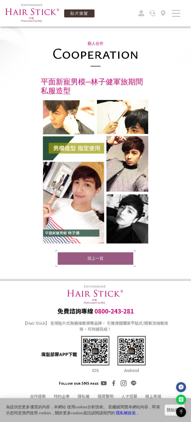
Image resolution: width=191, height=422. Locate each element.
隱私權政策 (126, 413)
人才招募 (129, 396)
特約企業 (62, 396)
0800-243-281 (114, 311)
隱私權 (84, 396)
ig (124, 383)
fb (114, 383)
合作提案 (38, 396)
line (134, 383)
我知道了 (175, 410)
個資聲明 (105, 396)
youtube (104, 383)
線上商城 (153, 396)
